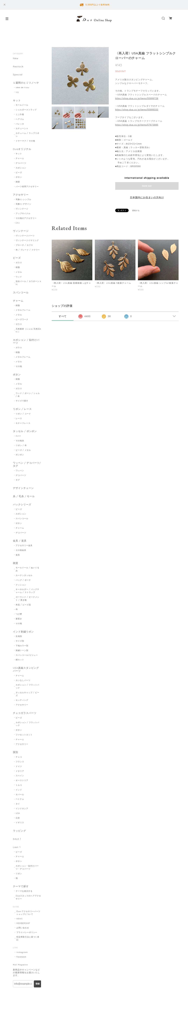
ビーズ (19, 172)
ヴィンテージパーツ (25, 235)
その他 (19, 366)
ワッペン (20, 470)
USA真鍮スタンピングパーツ (26, 669)
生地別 (19, 636)
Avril (18, 436)
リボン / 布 (21, 445)
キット (17, 100)
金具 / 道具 (20, 540)
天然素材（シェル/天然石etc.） (28, 330)
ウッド (19, 276)
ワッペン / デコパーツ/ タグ (27, 464)
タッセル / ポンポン (25, 431)
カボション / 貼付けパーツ (26, 341)
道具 (18, 555)
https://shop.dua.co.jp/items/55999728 (136, 98)
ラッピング (19, 830)
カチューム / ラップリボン (27, 134)
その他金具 (21, 550)
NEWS (19, 918)
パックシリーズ (22, 504)
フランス (20, 761)
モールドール (22, 105)
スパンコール (21, 292)
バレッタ (20, 124)
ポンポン (20, 454)
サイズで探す (22, 401)
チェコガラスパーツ (24, 713)
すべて (63, 316)
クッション (21, 585)
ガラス (19, 262)
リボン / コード (23, 413)
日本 (18, 818)
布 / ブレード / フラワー (28, 250)
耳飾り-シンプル (23, 199)
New (16, 58)
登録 (37, 984)
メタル (19, 272)
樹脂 (18, 267)
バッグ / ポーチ (23, 580)
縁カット (20, 659)
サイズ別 (20, 641)
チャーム (20, 158)
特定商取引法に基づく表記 (27, 938)
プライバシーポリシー (26, 932)
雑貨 (18, 182)
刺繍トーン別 (22, 650)
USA (18, 813)
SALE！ (17, 839)
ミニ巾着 (20, 114)
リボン (19, 873)
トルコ (19, 785)
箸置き (19, 618)
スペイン (20, 775)
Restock (18, 66)
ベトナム (20, 799)
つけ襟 (19, 614)
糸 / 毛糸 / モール (24, 496)
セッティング (22, 700)
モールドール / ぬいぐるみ (27, 569)
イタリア (20, 771)
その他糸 (20, 440)
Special (18, 74)
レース (19, 418)
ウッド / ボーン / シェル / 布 (28, 394)
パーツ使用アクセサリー (27, 186)
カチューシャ (22, 128)
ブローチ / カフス (24, 245)
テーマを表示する (24, 891)
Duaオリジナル (22, 149)
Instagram (22, 952)
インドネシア (22, 808)
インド (19, 790)
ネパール (20, 794)
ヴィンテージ (22, 208)
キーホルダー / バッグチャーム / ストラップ (27, 591)
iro (17, 92)
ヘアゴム (20, 119)
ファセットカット (24, 734)
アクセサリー (21, 194)
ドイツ (19, 766)
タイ (18, 804)
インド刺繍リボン (23, 631)
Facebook (21, 957)
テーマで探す (21, 886)
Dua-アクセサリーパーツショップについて (28, 912)
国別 (15, 752)
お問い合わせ (22, 928)
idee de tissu (22, 87)
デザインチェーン (23, 488)
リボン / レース (22, 409)
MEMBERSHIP (23, 923)
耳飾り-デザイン (23, 204)
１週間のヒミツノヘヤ (26, 82)
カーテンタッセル (24, 575)
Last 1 (17, 847)
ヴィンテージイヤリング (27, 240)
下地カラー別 (22, 645)
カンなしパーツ (23, 680)
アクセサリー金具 (24, 545)
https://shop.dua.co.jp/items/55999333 (136, 109)
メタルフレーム (23, 310)
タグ (18, 480)
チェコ (19, 757)
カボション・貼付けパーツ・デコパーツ (27, 867)
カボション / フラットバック (27, 686)
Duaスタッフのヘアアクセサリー (28, 897)
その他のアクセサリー (26, 218)
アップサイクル (23, 213)
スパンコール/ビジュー (27, 655)
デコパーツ (21, 163)
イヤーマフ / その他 (25, 141)
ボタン (19, 177)
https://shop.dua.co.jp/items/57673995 (136, 125)
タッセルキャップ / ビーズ (27, 694)
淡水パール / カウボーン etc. (28, 282)
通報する (136, 210)
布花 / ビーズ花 (23, 604)
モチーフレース (23, 423)
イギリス (20, 822)
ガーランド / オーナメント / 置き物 (27, 598)
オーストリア (22, 780)
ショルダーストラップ (26, 109)
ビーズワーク (22, 319)
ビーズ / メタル (23, 450)
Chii (18, 223)
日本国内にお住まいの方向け (147, 197)
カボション (21, 168)
